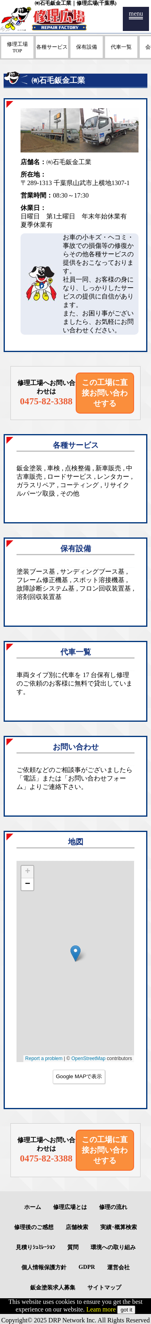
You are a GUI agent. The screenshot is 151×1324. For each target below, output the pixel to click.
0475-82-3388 (46, 401)
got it (126, 1310)
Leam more (101, 1309)
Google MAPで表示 (79, 1076)
